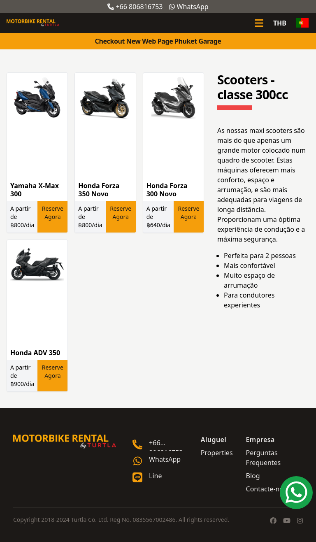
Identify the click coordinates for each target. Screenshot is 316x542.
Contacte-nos (266, 488)
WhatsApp (188, 6)
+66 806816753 (135, 6)
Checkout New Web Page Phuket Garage (158, 41)
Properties (217, 452)
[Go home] (64, 442)
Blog (253, 475)
